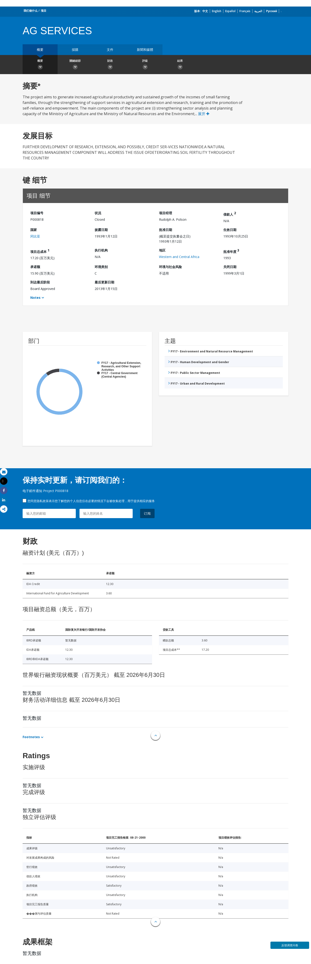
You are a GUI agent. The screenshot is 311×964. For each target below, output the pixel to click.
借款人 (229, 214)
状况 (98, 213)
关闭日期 (229, 267)
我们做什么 (31, 11)
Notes (35, 297)
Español (230, 11)
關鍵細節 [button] (75, 65)
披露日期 (101, 229)
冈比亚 (35, 236)
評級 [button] (145, 65)
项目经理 (165, 213)
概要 (40, 49)
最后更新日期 (104, 282)
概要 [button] (40, 65)
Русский (271, 11)
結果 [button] (180, 65)
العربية (258, 11)
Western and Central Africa (179, 257)
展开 (203, 113)
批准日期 (165, 229)
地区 (162, 250)
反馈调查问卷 (289, 945)
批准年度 (231, 251)
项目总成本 (39, 251)
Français (244, 11)
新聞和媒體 (145, 49)
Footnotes (31, 737)
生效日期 (229, 229)
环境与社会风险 (170, 267)
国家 (33, 229)
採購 (75, 49)
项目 (43, 11)
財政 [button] (110, 65)
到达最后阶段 (40, 282)
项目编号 (36, 213)
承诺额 (35, 267)
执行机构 (101, 250)
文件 (110, 49)
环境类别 (101, 267)
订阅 (147, 513)
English (216, 11)
